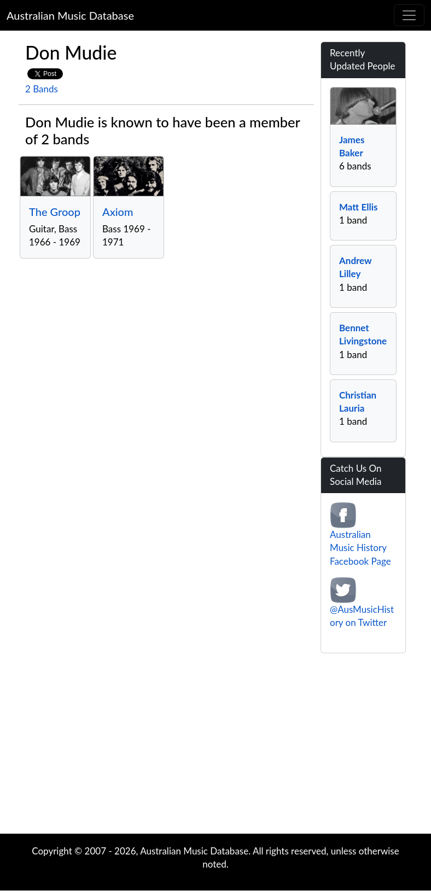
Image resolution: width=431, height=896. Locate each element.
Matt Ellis (358, 207)
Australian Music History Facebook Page (360, 548)
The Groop (54, 211)
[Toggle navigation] (409, 15)
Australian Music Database (70, 15)
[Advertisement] (215, 746)
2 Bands (41, 89)
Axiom (117, 211)
